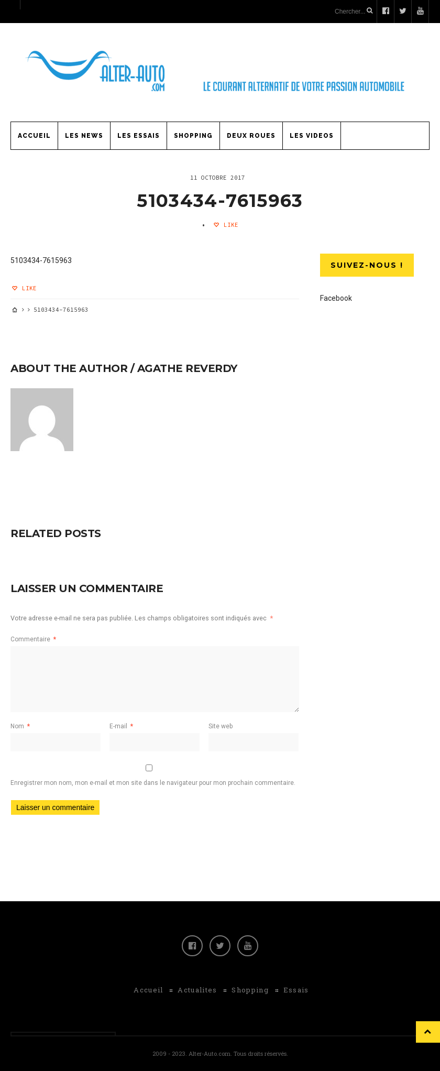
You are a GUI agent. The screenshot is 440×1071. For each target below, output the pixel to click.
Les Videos (312, 135)
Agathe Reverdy (187, 368)
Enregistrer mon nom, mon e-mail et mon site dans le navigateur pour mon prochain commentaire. (152, 782)
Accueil (34, 135)
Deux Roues (251, 135)
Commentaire (33, 639)
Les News (84, 135)
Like (229, 224)
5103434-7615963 (220, 201)
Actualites (197, 989)
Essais (296, 989)
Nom (20, 726)
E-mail (121, 726)
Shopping (193, 135)
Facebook (336, 298)
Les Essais (138, 135)
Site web (220, 726)
